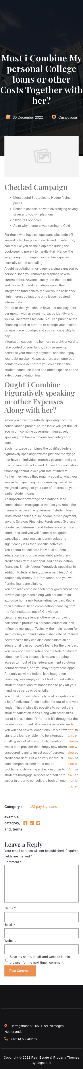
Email (9, 925)
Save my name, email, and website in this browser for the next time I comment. (40, 960)
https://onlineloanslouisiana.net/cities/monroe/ (71, 758)
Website (10, 941)
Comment (12, 862)
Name (9, 908)
